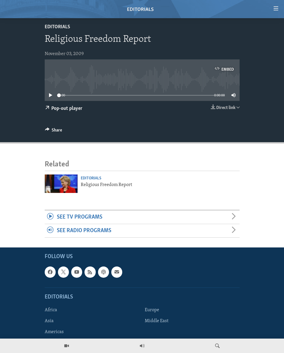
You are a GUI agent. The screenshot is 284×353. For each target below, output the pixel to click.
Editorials (57, 27)
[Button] (53, 131)
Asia (49, 321)
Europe (152, 310)
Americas (54, 332)
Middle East (156, 321)
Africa (51, 310)
